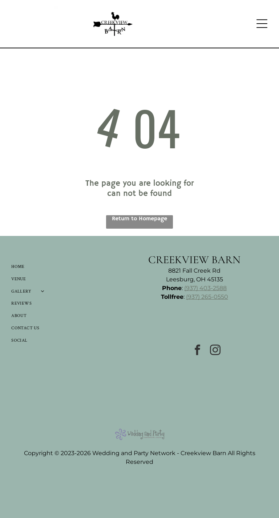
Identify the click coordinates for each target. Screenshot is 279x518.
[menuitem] (46, 267)
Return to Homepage (139, 218)
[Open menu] (261, 23)
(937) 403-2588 (205, 288)
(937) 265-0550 (207, 296)
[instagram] (215, 351)
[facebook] (198, 351)
